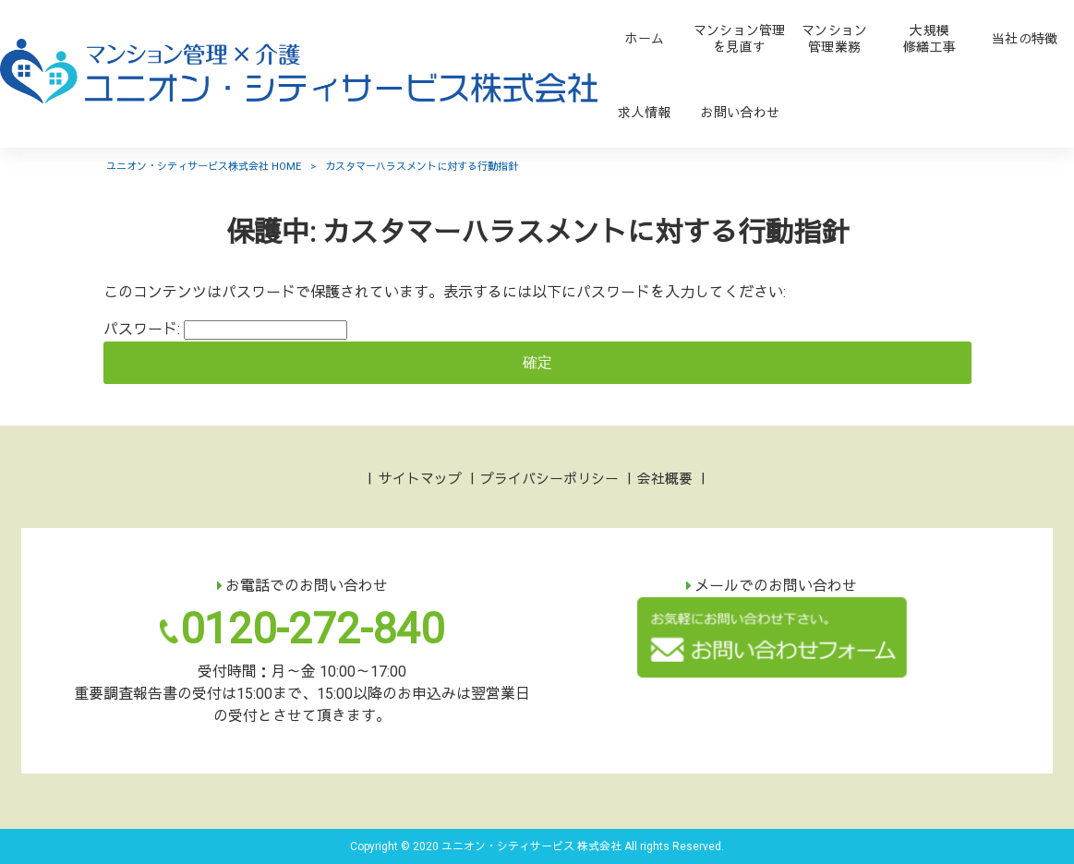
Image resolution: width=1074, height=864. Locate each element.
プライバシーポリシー (549, 479)
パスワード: (225, 329)
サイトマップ (420, 479)
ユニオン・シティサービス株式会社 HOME (203, 167)
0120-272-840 (312, 629)
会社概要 (665, 479)
